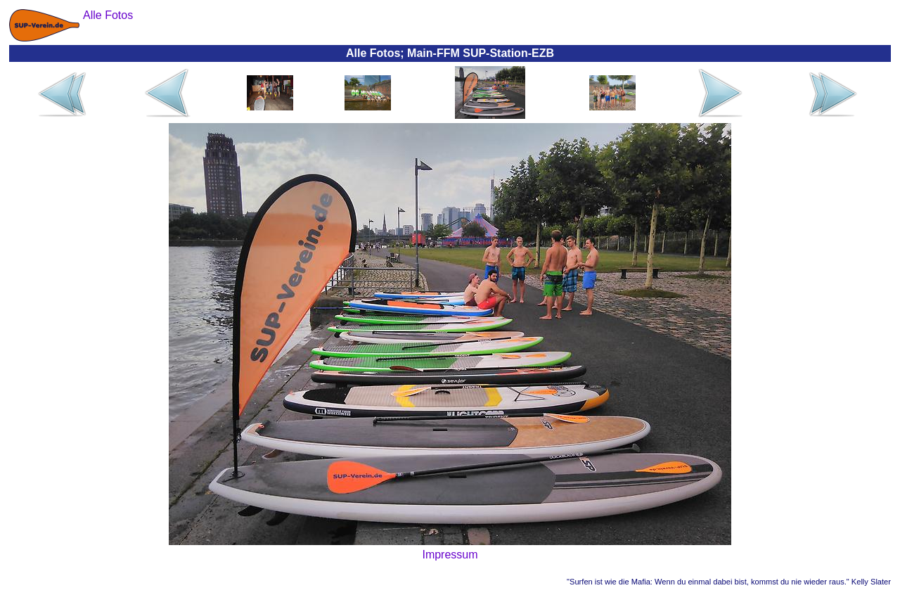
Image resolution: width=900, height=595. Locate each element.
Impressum (449, 555)
